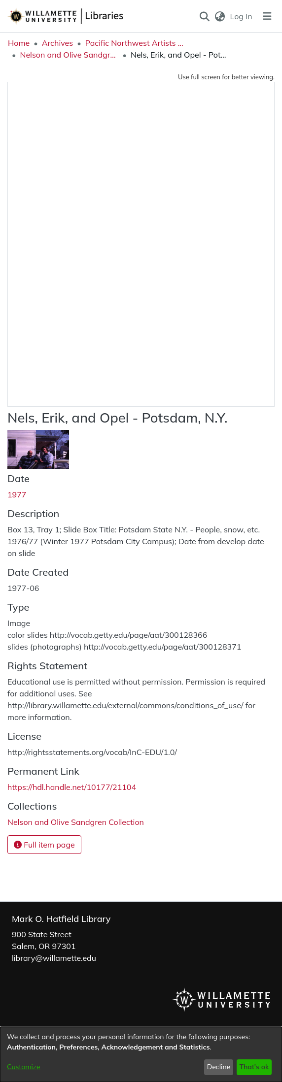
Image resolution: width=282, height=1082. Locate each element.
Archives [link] (57, 43)
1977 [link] (16, 494)
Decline (219, 1066)
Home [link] (19, 43)
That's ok (254, 1066)
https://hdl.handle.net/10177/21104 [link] (71, 787)
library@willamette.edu (54, 958)
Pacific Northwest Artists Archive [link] (134, 43)
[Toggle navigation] (267, 16)
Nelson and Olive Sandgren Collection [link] (69, 55)
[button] (204, 16)
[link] (75, 822)
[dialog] (141, 1054)
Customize (23, 1066)
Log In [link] (241, 16)
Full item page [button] (44, 845)
